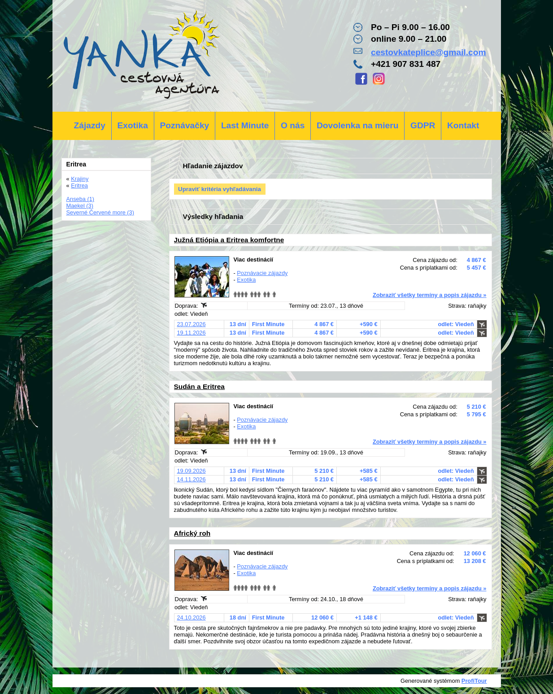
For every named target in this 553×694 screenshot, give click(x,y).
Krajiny (79, 178)
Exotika (133, 125)
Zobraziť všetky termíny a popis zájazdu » (430, 295)
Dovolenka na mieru (357, 125)
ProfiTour (474, 680)
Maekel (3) (79, 205)
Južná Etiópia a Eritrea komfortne (229, 240)
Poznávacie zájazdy (262, 273)
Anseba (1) (80, 199)
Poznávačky (184, 125)
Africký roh (192, 533)
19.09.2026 (191, 470)
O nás (293, 125)
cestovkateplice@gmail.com (428, 52)
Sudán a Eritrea (199, 386)
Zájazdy (89, 125)
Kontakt (463, 125)
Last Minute (245, 125)
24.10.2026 (191, 617)
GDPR (422, 125)
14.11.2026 (191, 479)
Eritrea (79, 185)
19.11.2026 (191, 332)
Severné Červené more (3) (100, 212)
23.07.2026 (191, 324)
